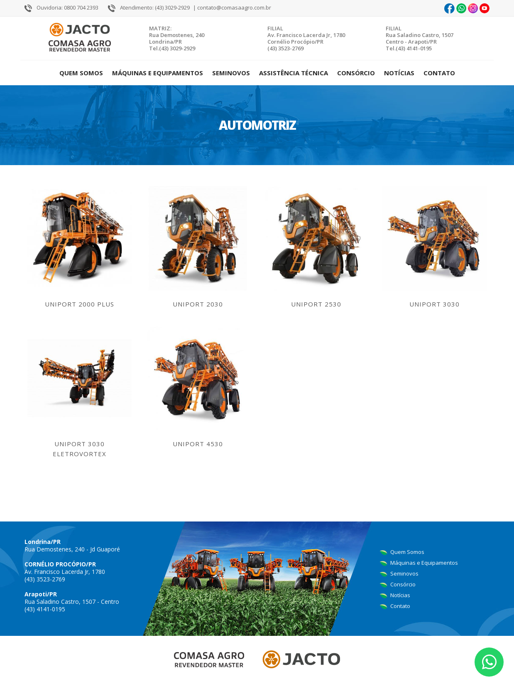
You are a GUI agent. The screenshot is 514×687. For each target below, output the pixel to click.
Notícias (399, 73)
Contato (439, 73)
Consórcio (356, 73)
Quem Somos (81, 73)
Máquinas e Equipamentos (157, 73)
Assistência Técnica (293, 73)
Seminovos (231, 73)
